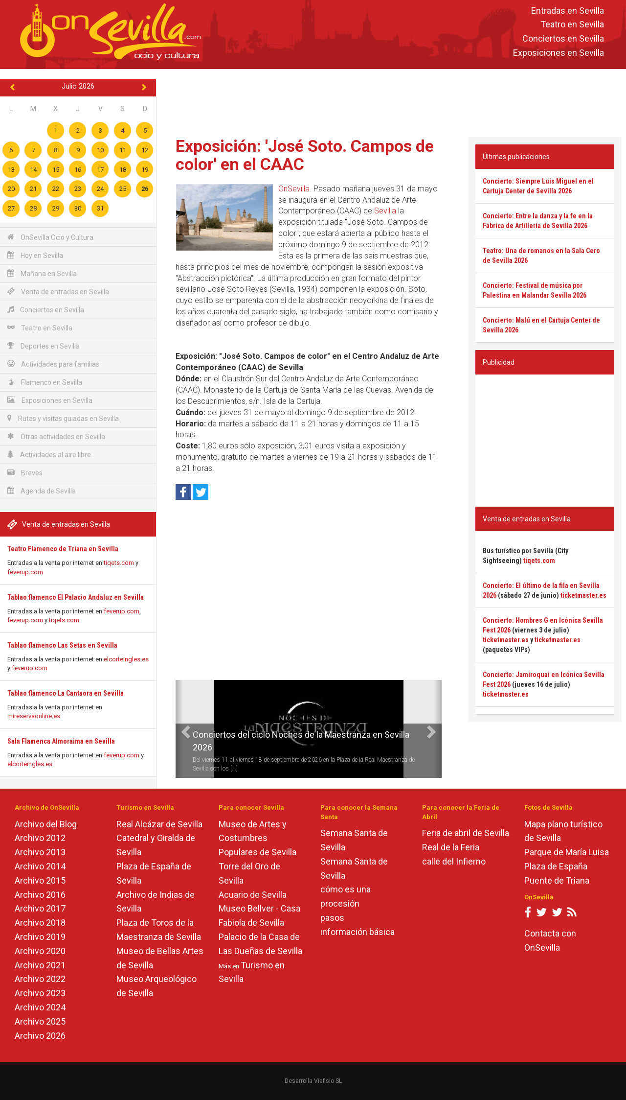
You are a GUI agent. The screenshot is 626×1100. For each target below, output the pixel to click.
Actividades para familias (53, 364)
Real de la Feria (450, 847)
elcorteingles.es (126, 659)
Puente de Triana (556, 880)
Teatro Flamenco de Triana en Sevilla (62, 549)
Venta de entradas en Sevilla (58, 291)
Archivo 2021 (40, 965)
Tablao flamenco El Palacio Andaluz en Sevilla (75, 597)
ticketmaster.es (583, 595)
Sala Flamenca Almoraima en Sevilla (61, 741)
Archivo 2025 (40, 1021)
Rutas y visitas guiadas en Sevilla (63, 418)
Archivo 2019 (40, 937)
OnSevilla (294, 188)
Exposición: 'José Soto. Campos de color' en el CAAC (305, 155)
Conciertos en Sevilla (563, 39)
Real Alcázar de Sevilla (159, 824)
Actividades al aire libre (49, 454)
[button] (179, 729)
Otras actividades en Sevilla (56, 436)
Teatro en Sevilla (572, 25)
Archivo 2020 (40, 951)
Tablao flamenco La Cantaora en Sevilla (65, 693)
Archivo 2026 (40, 1035)
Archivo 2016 (40, 894)
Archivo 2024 (40, 1007)
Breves (25, 472)
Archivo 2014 (40, 866)
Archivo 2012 (40, 838)
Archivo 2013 (40, 852)
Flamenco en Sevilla (44, 382)
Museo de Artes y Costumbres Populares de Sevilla (257, 838)
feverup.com (25, 572)
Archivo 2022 (40, 979)
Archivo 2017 (40, 908)
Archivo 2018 (40, 922)
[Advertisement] (391, 101)
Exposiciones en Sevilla (558, 52)
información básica (357, 932)
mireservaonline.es (33, 716)
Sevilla (385, 210)
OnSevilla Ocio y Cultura (50, 237)
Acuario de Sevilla (253, 894)
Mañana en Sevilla (42, 273)
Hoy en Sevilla (35, 255)
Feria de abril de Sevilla (465, 833)
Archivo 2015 (40, 880)
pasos (332, 918)
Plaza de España (555, 866)
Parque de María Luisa (566, 852)
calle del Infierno (454, 861)
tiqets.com (119, 562)
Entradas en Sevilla (567, 10)
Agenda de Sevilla (41, 491)
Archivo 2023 (40, 993)
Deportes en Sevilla (43, 346)
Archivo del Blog (46, 824)
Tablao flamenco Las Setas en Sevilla (62, 645)
